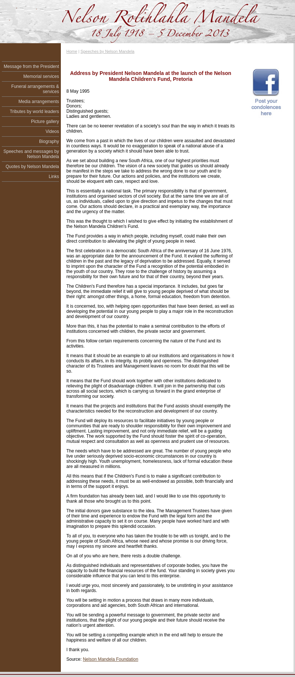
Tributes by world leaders (34, 111)
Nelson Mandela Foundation (110, 659)
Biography (49, 141)
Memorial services (41, 76)
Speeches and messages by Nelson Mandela (31, 154)
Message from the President (31, 66)
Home (71, 51)
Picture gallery (45, 121)
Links (54, 176)
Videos (52, 131)
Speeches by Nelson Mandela (107, 51)
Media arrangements (38, 101)
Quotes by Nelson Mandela (32, 166)
